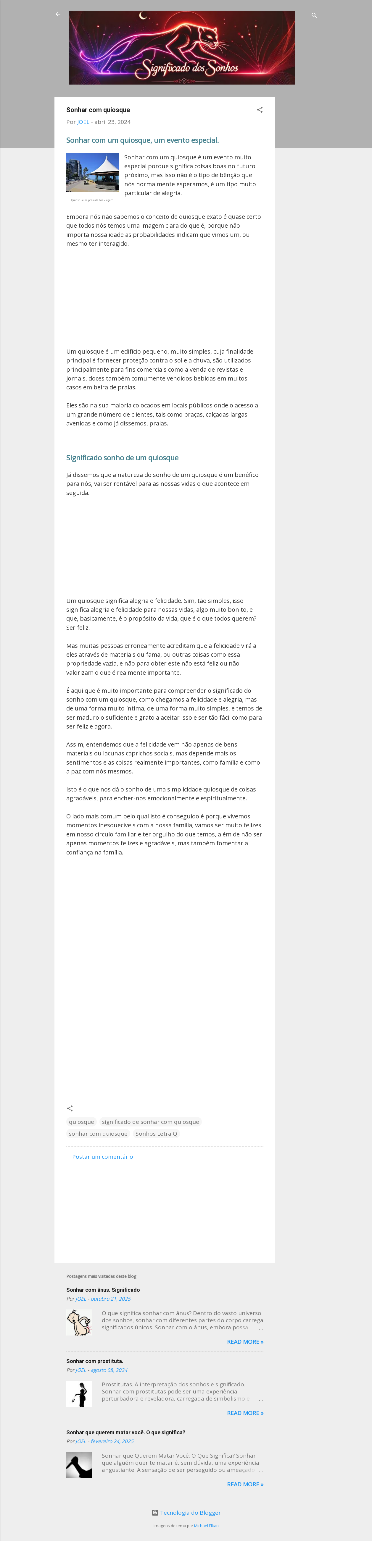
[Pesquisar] (314, 16)
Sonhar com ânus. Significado (103, 1290)
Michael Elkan (206, 1525)
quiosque (81, 1122)
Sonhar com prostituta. (94, 1361)
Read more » (245, 1342)
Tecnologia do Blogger (186, 1512)
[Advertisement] (299, 186)
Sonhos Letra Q (156, 1133)
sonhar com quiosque (98, 1133)
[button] (259, 110)
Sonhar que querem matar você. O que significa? (125, 1432)
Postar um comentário (102, 1156)
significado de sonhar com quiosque (150, 1122)
